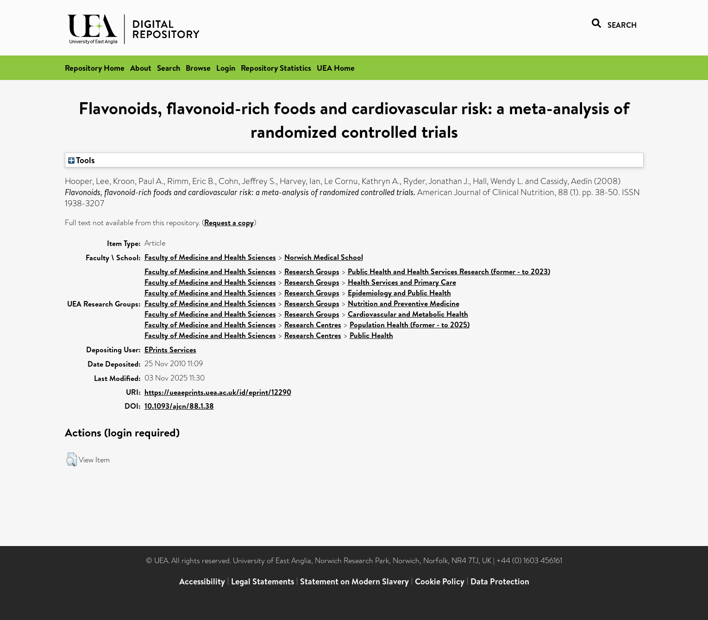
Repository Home (95, 67)
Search (168, 67)
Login (225, 67)
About (140, 67)
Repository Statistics (276, 67)
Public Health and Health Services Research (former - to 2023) (449, 271)
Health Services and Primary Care (402, 282)
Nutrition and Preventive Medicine (403, 303)
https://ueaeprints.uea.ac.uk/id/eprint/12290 (217, 392)
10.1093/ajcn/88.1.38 (179, 406)
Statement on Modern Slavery (354, 581)
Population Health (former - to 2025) (410, 324)
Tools (81, 160)
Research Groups (311, 271)
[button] (71, 460)
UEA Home (336, 67)
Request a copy (229, 222)
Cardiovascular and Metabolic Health (408, 314)
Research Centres (312, 324)
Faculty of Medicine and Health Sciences (210, 257)
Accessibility (202, 581)
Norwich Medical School (323, 257)
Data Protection (499, 581)
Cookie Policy (439, 581)
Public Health (371, 335)
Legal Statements (262, 581)
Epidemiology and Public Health (399, 293)
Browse (198, 67)
